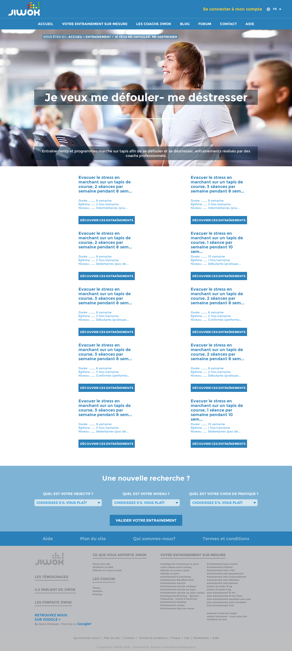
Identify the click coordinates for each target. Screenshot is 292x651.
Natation (97, 591)
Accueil (45, 24)
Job (186, 638)
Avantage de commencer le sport (179, 563)
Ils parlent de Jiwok (55, 589)
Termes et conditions (226, 538)
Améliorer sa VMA (103, 567)
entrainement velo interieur (222, 583)
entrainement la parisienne (175, 576)
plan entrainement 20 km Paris (224, 595)
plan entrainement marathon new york (229, 599)
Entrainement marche (172, 583)
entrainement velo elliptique (223, 579)
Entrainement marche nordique (178, 586)
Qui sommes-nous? (154, 538)
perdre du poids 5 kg (219, 589)
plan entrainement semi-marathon (226, 602)
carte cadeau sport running (175, 567)
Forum (204, 24)
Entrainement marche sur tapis (178, 589)
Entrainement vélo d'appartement (226, 576)
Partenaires (201, 638)
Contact (228, 24)
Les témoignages (51, 577)
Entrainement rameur (172, 605)
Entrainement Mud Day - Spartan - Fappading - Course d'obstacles (180, 597)
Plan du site (93, 538)
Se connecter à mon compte (232, 9)
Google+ (84, 624)
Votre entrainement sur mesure (95, 24)
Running (97, 594)
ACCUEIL (75, 37)
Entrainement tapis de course (177, 608)
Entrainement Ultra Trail (221, 570)
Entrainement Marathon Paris (177, 579)
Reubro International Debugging (173, 647)
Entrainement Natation (173, 602)
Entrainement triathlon (220, 567)
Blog (185, 24)
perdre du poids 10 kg (219, 586)
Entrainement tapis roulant (222, 563)
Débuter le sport (169, 573)
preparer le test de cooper (222, 613)
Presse (175, 638)
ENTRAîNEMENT (98, 37)
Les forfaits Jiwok (53, 602)
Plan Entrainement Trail (220, 605)
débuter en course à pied (174, 570)
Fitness (97, 587)
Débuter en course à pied (107, 570)
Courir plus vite (101, 563)
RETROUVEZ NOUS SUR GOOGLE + (51, 617)
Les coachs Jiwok (153, 24)
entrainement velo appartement (225, 573)
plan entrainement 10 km (221, 592)
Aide (249, 24)
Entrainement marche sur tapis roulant (182, 592)
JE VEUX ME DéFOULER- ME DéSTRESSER (146, 37)
